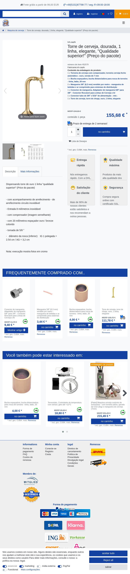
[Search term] (31, 14)
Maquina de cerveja (15, 30)
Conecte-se (50, 448)
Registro (49, 451)
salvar (108, 567)
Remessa (92, 150)
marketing (29, 566)
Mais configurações (30, 569)
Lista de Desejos (78, 141)
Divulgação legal (76, 460)
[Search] (64, 14)
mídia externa (48, 566)
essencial (12, 566)
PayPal (66, 566)
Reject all (108, 560)
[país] (103, 14)
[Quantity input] (72, 132)
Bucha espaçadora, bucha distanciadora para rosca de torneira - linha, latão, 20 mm (81, 312)
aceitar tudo (108, 553)
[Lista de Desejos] (110, 14)
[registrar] (92, 14)
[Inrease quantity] (78, 129)
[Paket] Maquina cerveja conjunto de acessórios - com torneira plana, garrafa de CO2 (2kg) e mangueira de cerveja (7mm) (108, 406)
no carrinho (111, 132)
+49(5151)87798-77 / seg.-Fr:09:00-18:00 (87, 4)
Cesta (48, 454)
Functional (13, 569)
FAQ (25, 454)
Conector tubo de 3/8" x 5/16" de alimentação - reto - (94, 96)
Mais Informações (29, 171)
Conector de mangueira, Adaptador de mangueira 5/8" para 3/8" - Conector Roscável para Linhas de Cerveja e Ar (14, 313)
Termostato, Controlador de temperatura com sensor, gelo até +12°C (64, 404)
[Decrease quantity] (78, 134)
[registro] (78, 14)
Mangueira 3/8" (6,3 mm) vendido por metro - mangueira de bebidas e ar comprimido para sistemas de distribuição (48, 313)
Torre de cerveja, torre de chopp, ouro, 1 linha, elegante (96, 99)
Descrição (10, 171)
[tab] (10, 172)
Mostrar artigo (17, 330)
